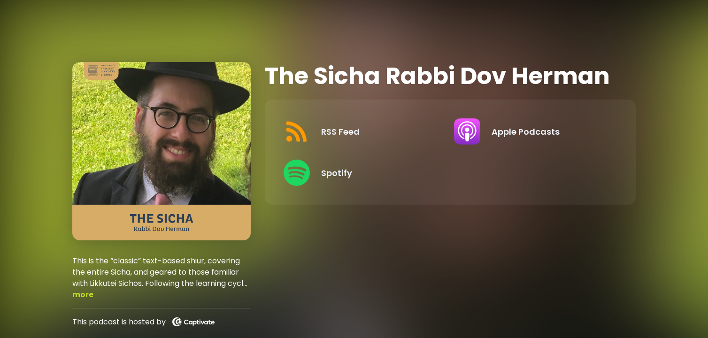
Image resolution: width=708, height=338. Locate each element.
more (82, 294)
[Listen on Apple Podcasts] (531, 131)
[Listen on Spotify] (361, 173)
